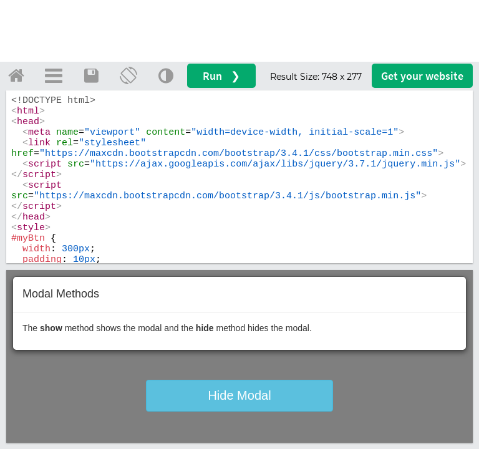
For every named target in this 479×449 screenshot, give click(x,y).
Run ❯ (221, 76)
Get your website (422, 76)
